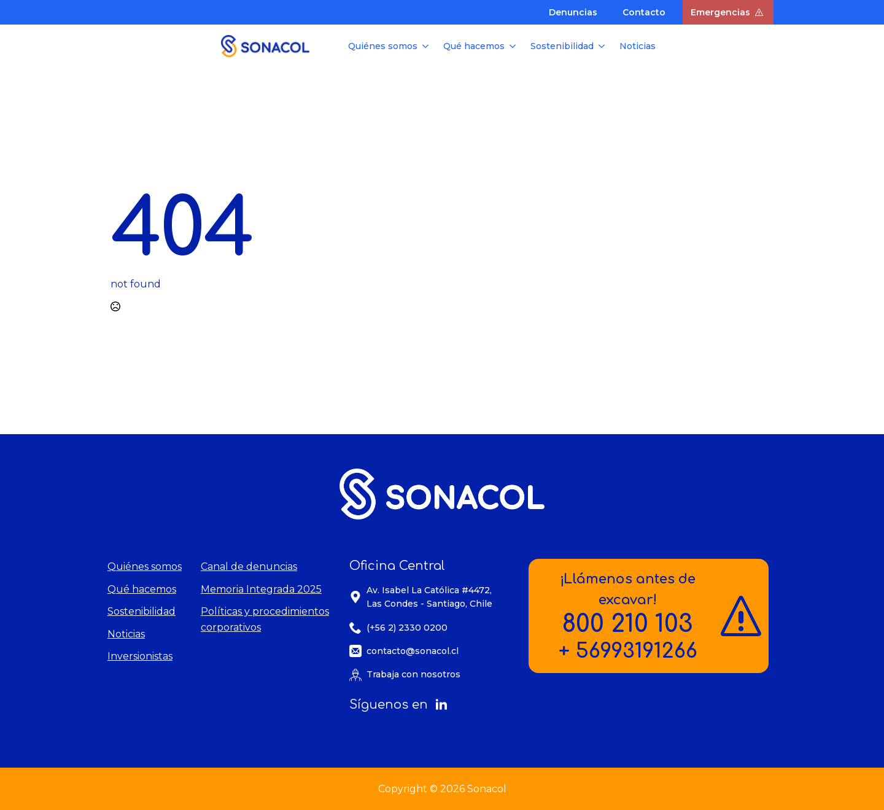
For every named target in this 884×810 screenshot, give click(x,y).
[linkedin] (441, 704)
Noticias (637, 46)
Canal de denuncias (249, 566)
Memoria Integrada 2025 (261, 589)
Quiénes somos (382, 46)
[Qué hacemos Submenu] (514, 46)
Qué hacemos (474, 46)
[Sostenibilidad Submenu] (603, 46)
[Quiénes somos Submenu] (426, 46)
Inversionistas (140, 656)
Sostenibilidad (562, 46)
